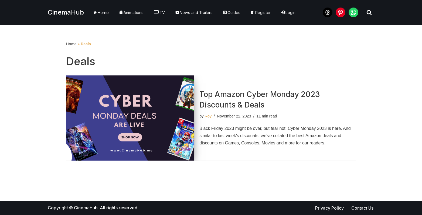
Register (261, 12)
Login (288, 12)
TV (159, 12)
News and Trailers (194, 12)
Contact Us (362, 208)
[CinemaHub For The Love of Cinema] (66, 12)
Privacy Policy (329, 208)
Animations (131, 12)
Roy (208, 116)
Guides (231, 12)
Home (101, 12)
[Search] (369, 12)
